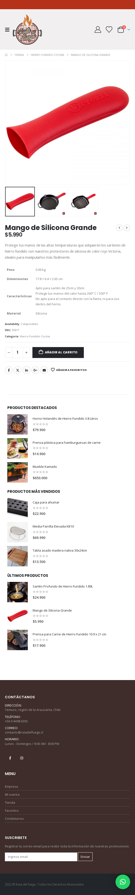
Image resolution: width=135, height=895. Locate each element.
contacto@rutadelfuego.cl (24, 732)
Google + (35, 370)
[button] (9, 30)
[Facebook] (111, 4)
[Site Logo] (27, 29)
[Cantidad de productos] (17, 352)
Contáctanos (14, 818)
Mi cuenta (12, 794)
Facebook (9, 370)
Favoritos (12, 810)
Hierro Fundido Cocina (35, 336)
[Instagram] (119, 4)
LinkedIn (26, 370)
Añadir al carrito (61, 352)
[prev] (119, 227)
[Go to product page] (17, 424)
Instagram (22, 758)
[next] (126, 227)
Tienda (10, 802)
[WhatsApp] (127, 4)
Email (44, 370)
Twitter (17, 370)
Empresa (11, 786)
